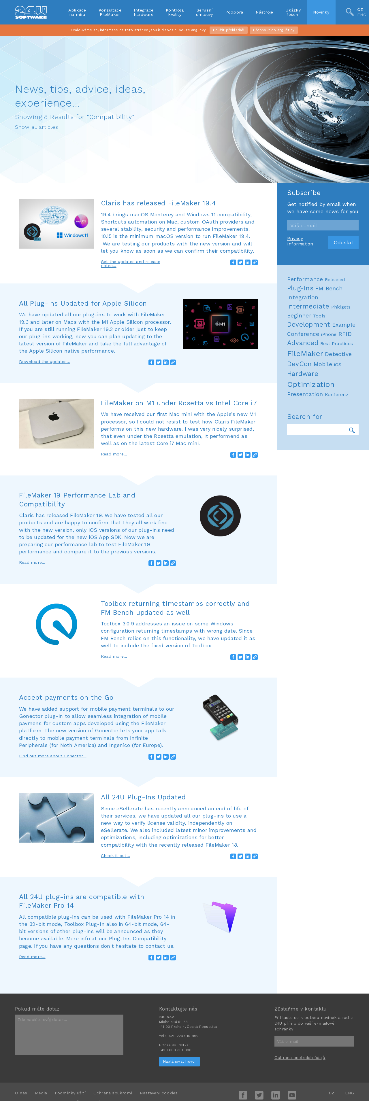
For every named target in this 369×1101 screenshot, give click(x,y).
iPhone (328, 985)
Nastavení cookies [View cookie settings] (159, 1093)
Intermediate (308, 957)
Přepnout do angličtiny (273, 30)
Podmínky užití (70, 1093)
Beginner (299, 966)
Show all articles (36, 127)
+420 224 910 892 (182, 1036)
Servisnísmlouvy (204, 12)
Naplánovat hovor (179, 1061)
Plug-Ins (300, 939)
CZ (360, 9)
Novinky (321, 12)
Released (335, 930)
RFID (345, 984)
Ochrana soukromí (112, 1093)
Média (41, 1093)
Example (344, 976)
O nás (21, 1093)
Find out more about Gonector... (52, 756)
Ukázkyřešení (292, 12)
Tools (319, 966)
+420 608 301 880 (175, 1050)
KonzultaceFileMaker (110, 12)
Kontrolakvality (175, 12)
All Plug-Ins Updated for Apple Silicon (83, 303)
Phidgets (341, 957)
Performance (305, 930)
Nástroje (264, 12)
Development (308, 975)
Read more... (114, 454)
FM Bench (329, 939)
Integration (302, 948)
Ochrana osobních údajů (299, 1057)
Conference (303, 984)
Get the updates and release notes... (130, 263)
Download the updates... (44, 361)
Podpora (234, 12)
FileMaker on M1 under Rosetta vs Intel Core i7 (179, 403)
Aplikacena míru (77, 12)
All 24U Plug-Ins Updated (143, 797)
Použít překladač (228, 30)
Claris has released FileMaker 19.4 (158, 203)
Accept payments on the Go (66, 697)
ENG (361, 15)
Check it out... (115, 855)
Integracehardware (143, 12)
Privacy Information (300, 892)
